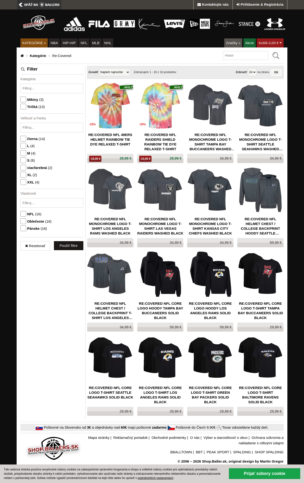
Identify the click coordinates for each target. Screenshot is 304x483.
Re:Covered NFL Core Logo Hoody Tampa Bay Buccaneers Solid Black (160, 310)
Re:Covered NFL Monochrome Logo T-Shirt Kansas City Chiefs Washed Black (210, 226)
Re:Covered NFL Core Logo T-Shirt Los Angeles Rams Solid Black (160, 395)
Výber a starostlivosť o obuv (226, 438)
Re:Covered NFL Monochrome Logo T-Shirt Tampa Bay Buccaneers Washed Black (210, 142)
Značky (233, 43)
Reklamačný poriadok (130, 438)
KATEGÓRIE (34, 43)
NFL (84, 43)
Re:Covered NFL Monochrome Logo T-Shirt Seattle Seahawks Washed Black (260, 142)
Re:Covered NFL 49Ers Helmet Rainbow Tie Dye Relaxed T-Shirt (110, 139)
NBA (54, 43)
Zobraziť (241, 72)
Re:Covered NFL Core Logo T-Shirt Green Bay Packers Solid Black (210, 395)
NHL (107, 43)
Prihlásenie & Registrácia (260, 4)
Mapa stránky (98, 438)
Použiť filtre (69, 246)
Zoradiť (93, 72)
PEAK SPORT (218, 452)
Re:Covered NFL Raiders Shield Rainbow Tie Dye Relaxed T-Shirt (160, 142)
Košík (270, 43)
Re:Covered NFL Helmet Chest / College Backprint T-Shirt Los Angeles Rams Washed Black (110, 310)
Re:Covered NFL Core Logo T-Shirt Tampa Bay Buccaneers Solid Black (260, 310)
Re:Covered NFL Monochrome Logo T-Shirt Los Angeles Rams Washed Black (110, 226)
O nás (195, 438)
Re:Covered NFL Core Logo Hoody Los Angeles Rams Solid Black (210, 310)
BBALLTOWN (181, 452)
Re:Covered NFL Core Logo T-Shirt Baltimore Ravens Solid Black (260, 395)
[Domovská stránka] (22, 56)
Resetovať (35, 246)
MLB (96, 43)
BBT (199, 452)
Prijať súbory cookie (264, 473)
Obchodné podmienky (169, 438)
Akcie (249, 43)
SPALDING (242, 452)
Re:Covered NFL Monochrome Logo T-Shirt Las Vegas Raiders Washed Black (160, 226)
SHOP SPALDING (269, 452)
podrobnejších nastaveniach (155, 478)
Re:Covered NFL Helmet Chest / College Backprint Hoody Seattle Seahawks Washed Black (260, 226)
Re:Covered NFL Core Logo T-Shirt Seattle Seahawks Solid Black (110, 392)
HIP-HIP (69, 43)
